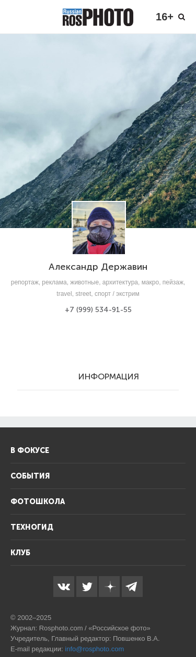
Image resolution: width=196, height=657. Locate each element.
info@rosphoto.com (94, 649)
